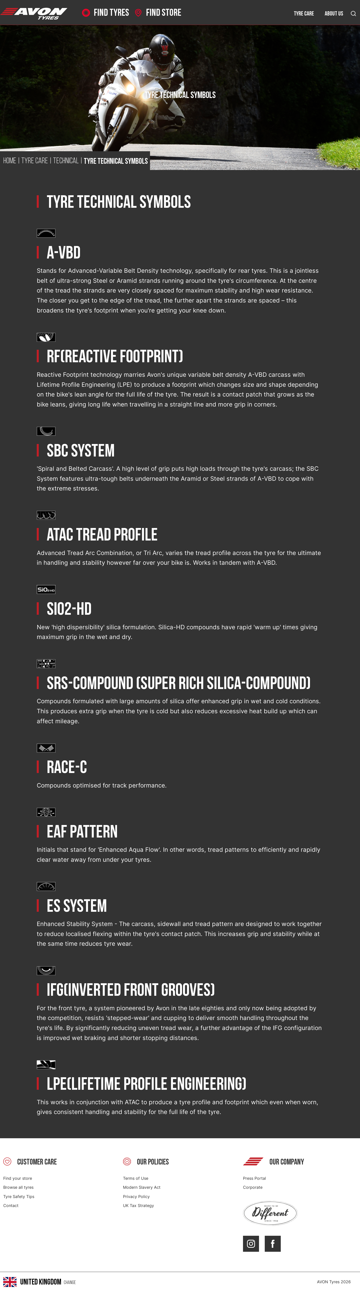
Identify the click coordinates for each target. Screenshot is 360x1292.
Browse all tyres (18, 1187)
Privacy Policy (136, 1196)
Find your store (17, 1178)
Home (9, 161)
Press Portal (254, 1178)
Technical (66, 161)
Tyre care (304, 13)
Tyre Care (34, 161)
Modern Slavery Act (141, 1187)
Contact (10, 1205)
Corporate (252, 1187)
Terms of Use (135, 1178)
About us (334, 13)
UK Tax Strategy (138, 1205)
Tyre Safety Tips (18, 1196)
